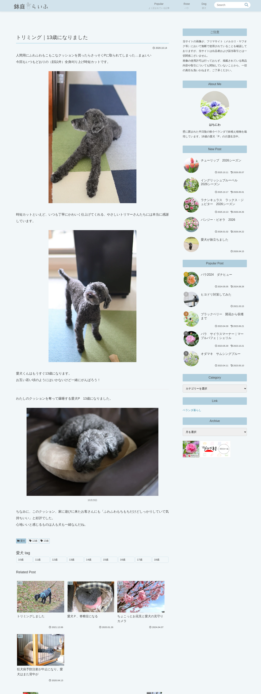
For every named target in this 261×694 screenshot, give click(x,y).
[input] (232, 5)
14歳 (89, 559)
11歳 (38, 559)
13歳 (45, 540)
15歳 (105, 559)
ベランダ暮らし (192, 410)
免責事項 (135, 681)
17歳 (139, 559)
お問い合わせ (153, 681)
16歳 (122, 559)
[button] (246, 5)
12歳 (33, 540)
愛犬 (21, 540)
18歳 (156, 559)
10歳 (21, 559)
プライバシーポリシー (113, 681)
